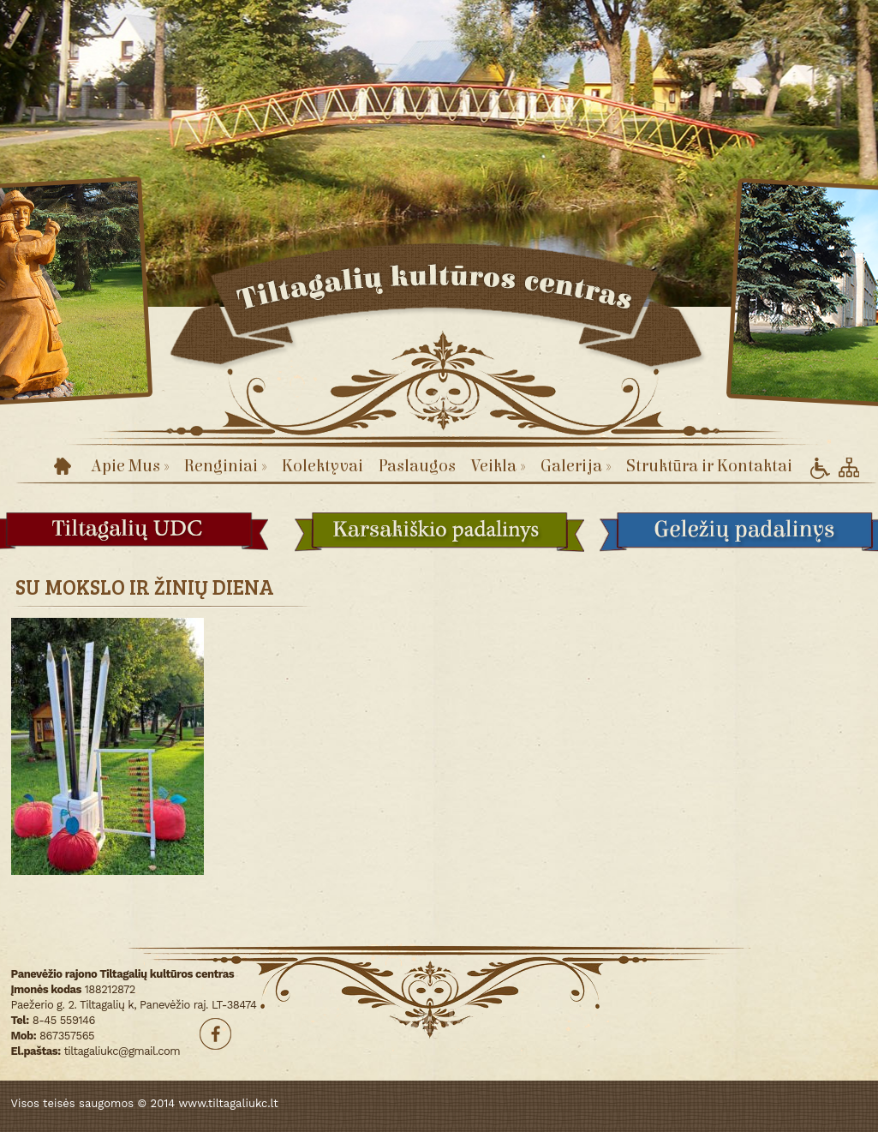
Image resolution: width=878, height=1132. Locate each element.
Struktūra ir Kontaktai (709, 466)
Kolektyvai (322, 466)
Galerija (576, 466)
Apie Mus (130, 466)
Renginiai (225, 466)
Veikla (498, 466)
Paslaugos (417, 466)
